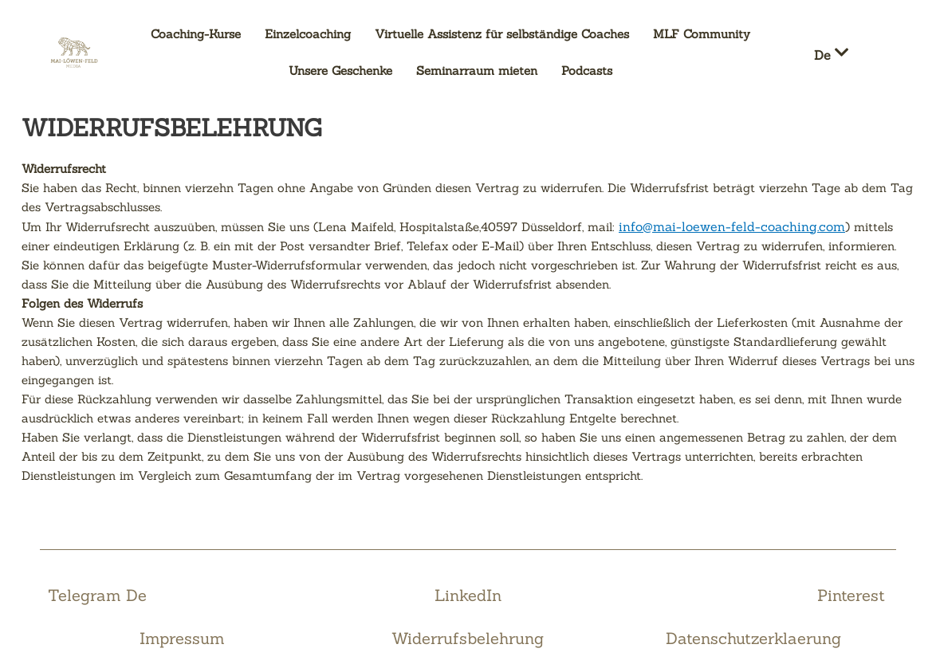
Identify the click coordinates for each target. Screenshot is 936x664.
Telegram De (97, 595)
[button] (842, 53)
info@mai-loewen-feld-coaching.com (732, 226)
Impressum (182, 638)
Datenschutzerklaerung (753, 638)
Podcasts (586, 70)
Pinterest (851, 595)
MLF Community (701, 33)
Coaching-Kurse (196, 33)
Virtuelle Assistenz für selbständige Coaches (502, 33)
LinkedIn (468, 595)
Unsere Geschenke (340, 70)
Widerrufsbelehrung (467, 638)
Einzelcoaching (308, 33)
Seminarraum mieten (476, 70)
